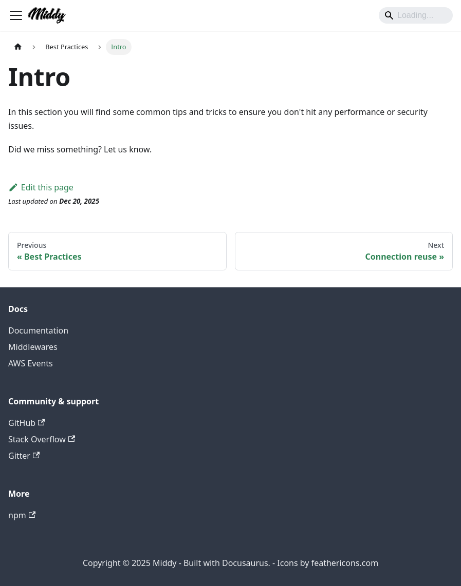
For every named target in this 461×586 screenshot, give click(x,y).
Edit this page (40, 187)
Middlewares (33, 347)
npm (21, 515)
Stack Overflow (41, 439)
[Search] (416, 15)
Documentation (38, 330)
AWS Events (30, 363)
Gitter (24, 455)
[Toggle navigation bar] (16, 15)
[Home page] (18, 47)
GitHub (26, 422)
